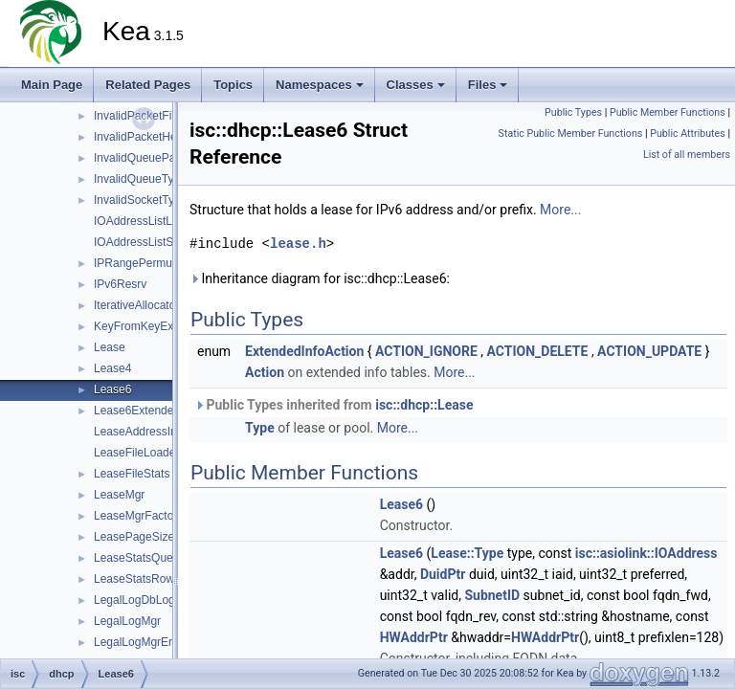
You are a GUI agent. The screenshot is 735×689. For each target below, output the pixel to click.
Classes (416, 85)
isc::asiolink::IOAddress (646, 553)
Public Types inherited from (333, 404)
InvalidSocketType (140, 200)
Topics (233, 85)
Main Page (51, 85)
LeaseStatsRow (134, 579)
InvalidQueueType (140, 179)
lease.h (298, 243)
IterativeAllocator (136, 305)
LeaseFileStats (131, 473)
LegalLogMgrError (140, 642)
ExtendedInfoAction (304, 351)
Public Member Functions (667, 112)
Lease (109, 347)
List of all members (686, 154)
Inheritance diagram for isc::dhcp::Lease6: (319, 278)
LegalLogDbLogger (142, 600)
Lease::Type (467, 553)
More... (560, 209)
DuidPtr (443, 574)
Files (488, 85)
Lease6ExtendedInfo (146, 410)
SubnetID (492, 595)
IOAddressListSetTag (148, 242)
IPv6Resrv (120, 284)
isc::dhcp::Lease (424, 404)
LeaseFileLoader (136, 452)
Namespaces (320, 85)
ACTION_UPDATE (649, 351)
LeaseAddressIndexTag (153, 431)
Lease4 (112, 368)
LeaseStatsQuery (138, 558)
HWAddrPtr (414, 637)
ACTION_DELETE (538, 351)
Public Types (573, 112)
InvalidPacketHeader (147, 137)
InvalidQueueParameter (154, 158)
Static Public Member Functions (571, 133)
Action (264, 372)
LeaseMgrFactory (138, 515)
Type (260, 427)
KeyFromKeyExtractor (150, 326)
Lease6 (112, 389)
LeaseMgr (119, 494)
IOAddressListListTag (148, 221)
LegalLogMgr (127, 621)
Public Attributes (687, 133)
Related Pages (147, 85)
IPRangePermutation (147, 263)
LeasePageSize (134, 537)
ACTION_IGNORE (426, 351)
